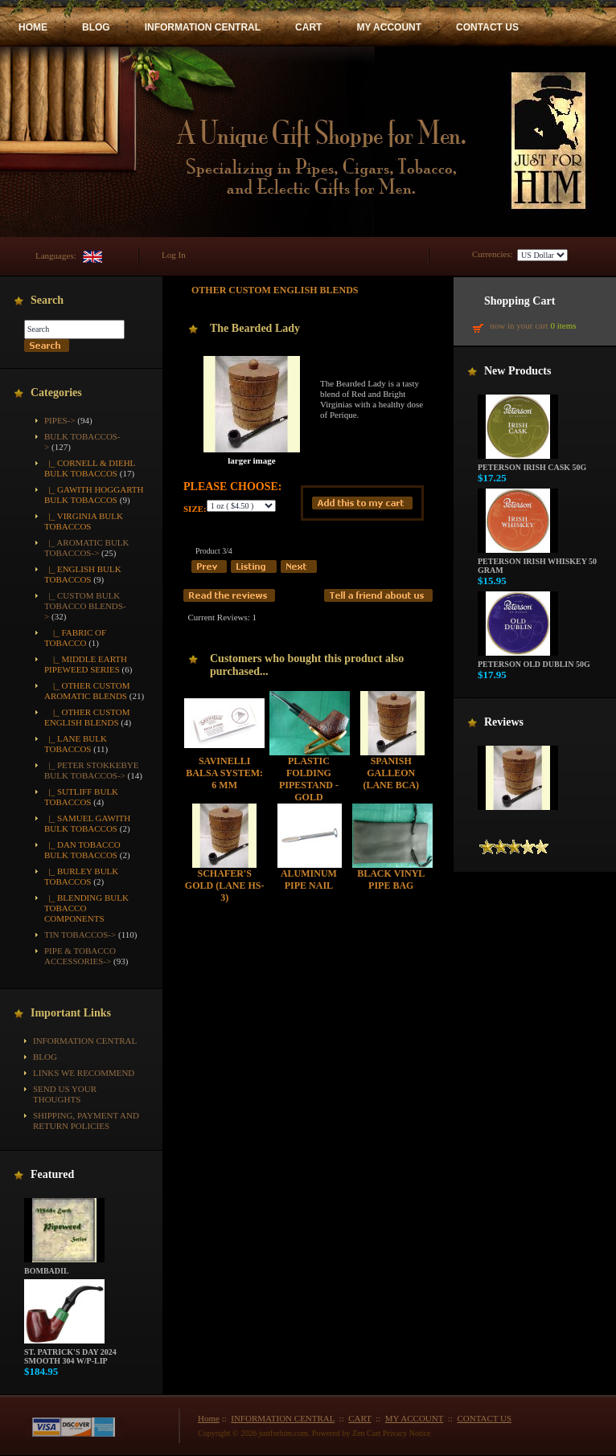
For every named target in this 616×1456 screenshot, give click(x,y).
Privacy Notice (407, 1433)
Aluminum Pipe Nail (309, 879)
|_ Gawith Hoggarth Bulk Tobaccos (93, 495)
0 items (563, 325)
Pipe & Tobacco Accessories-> (80, 956)
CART (308, 27)
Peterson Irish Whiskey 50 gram (537, 562)
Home (209, 1418)
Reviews (504, 722)
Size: (195, 508)
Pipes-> (60, 420)
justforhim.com (283, 1433)
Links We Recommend (83, 1073)
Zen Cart (366, 1433)
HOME (32, 27)
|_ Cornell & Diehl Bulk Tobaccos (89, 468)
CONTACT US (487, 27)
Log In (174, 255)
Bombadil (64, 1267)
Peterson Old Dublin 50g (534, 660)
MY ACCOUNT (388, 27)
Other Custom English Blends (275, 290)
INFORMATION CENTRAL (203, 27)
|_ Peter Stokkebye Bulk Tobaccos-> (91, 770)
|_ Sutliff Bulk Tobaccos (81, 797)
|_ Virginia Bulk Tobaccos (83, 521)
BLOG (96, 27)
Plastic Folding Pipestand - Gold (309, 779)
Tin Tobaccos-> (80, 934)
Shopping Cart (519, 301)
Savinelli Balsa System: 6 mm (224, 773)
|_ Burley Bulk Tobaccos (81, 876)
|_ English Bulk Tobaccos (82, 574)
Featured (52, 1174)
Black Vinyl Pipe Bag (391, 879)
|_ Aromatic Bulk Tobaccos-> (86, 548)
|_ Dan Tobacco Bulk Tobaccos (82, 850)
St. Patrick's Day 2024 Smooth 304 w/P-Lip (70, 1352)
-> (85, 606)
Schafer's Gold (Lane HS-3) (225, 885)
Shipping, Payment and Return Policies (86, 1120)
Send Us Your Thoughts (65, 1094)
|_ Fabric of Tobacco (75, 638)
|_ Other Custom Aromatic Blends (87, 691)
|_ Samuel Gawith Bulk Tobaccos (87, 823)
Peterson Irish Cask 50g (532, 464)
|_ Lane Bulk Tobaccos (75, 744)
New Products (517, 371)
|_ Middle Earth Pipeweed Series (85, 664)
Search (47, 300)
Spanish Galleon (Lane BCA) (391, 773)
